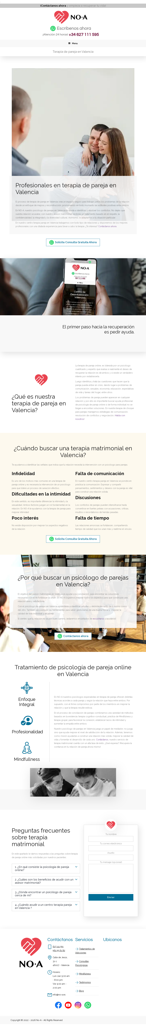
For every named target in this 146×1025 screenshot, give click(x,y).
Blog (81, 991)
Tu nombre (111, 834)
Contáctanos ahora (107, 226)
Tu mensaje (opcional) (111, 862)
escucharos (98, 619)
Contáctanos (102, 740)
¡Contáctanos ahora (53, 5)
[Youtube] (68, 1005)
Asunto (110, 853)
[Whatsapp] (87, 1005)
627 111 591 (58, 947)
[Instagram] (78, 1005)
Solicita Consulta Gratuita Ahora (76, 242)
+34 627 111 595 (84, 35)
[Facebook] (58, 1005)
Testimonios (85, 982)
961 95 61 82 (59, 950)
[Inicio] (70, 23)
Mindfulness (85, 974)
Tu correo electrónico (111, 844)
